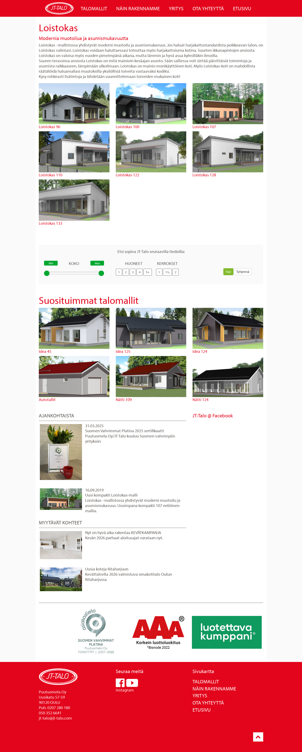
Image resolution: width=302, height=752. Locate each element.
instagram (125, 690)
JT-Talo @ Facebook (213, 415)
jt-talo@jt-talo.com (55, 718)
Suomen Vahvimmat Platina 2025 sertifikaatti (124, 430)
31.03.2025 (94, 425)
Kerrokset (167, 263)
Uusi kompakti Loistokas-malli (111, 495)
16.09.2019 (94, 490)
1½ (167, 272)
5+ (148, 272)
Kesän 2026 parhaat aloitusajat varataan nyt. (124, 537)
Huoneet (133, 263)
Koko (74, 263)
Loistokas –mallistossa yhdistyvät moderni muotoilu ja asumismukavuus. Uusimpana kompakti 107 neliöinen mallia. (132, 505)
